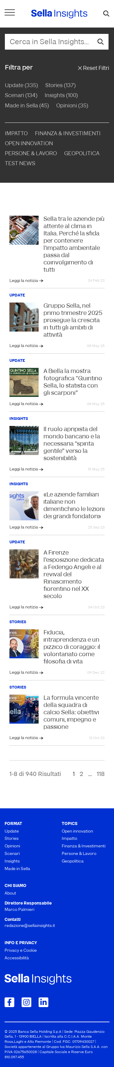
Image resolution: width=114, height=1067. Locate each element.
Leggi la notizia (24, 281)
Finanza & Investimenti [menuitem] (83, 846)
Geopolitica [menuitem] (73, 861)
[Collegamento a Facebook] (9, 1002)
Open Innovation (29, 144)
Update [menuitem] (12, 831)
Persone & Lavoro (31, 154)
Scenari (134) (21, 96)
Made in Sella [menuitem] (17, 869)
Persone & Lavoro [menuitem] (79, 854)
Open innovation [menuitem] (77, 831)
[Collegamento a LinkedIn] (43, 1002)
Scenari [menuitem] (12, 854)
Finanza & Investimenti (68, 134)
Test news (20, 164)
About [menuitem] (10, 893)
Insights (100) (61, 96)
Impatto (16, 134)
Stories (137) (60, 86)
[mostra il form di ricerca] (106, 14)
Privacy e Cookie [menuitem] (21, 950)
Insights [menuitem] (12, 861)
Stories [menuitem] (12, 838)
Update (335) (21, 86)
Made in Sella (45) (27, 106)
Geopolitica (81, 154)
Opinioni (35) (72, 106)
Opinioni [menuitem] (12, 846)
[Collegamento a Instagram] (26, 1002)
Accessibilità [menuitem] (17, 958)
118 (101, 774)
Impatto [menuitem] (69, 838)
